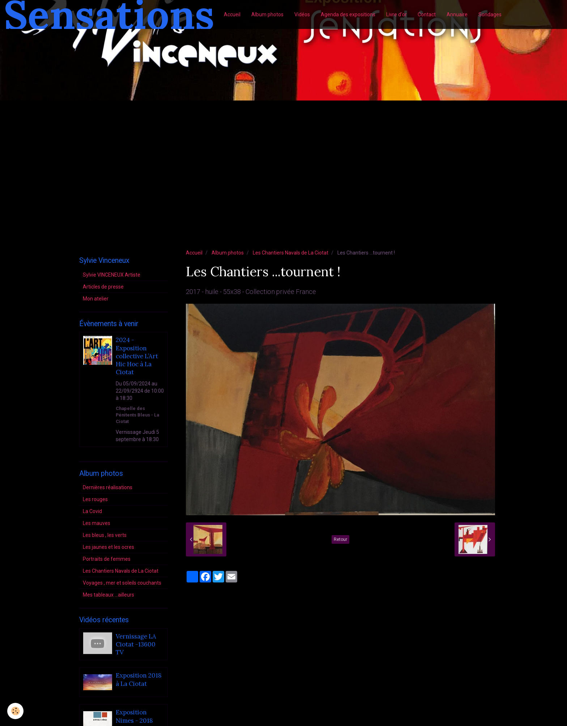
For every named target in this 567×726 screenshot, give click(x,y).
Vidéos (302, 14)
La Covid (92, 511)
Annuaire (457, 14)
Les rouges (95, 499)
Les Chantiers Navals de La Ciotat (290, 253)
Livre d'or (396, 14)
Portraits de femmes (107, 559)
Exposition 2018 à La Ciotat (139, 680)
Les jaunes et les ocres (108, 547)
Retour (340, 539)
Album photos (267, 14)
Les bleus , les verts (105, 535)
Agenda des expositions (348, 14)
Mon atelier (95, 299)
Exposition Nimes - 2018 (134, 717)
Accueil (232, 14)
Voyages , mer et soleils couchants (122, 583)
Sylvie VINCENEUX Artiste (111, 275)
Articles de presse (103, 287)
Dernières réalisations (107, 487)
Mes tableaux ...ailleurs (108, 595)
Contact (427, 14)
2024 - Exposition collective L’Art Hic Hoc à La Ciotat (137, 356)
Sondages (490, 14)
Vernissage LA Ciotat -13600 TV (136, 644)
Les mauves (96, 523)
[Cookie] (15, 711)
